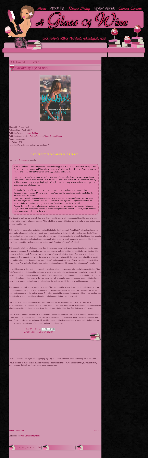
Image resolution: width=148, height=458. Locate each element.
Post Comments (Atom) (30, 436)
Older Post (97, 431)
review (50, 332)
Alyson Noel (29, 332)
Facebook (40, 136)
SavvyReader (50, 136)
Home (21, 431)
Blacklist (41, 332)
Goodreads (23, 160)
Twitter (32, 136)
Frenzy (59, 136)
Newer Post (14, 431)
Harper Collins (32, 133)
